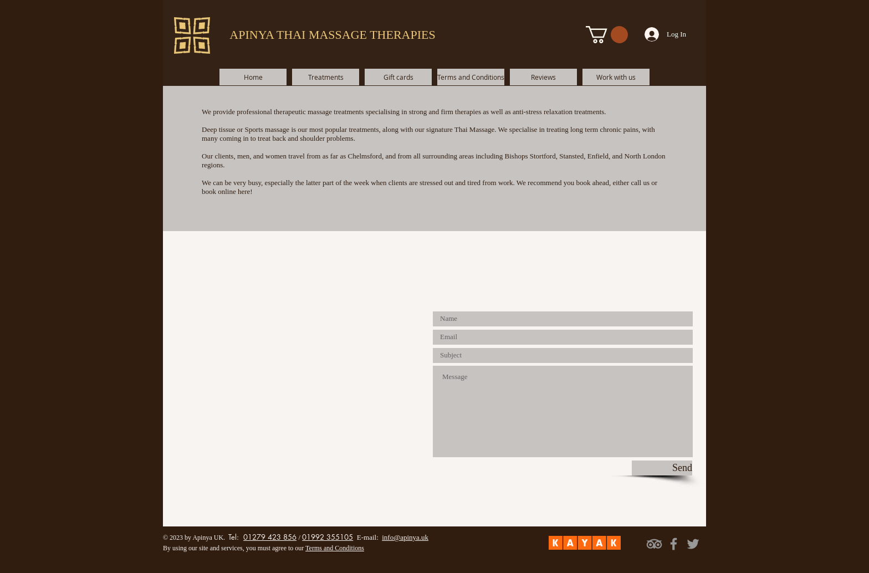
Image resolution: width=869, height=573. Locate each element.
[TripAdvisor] (654, 544)
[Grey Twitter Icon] (693, 544)
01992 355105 (327, 537)
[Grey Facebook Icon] (674, 544)
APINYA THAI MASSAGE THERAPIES (332, 35)
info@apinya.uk (405, 537)
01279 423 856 (270, 537)
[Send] (662, 468)
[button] (607, 34)
